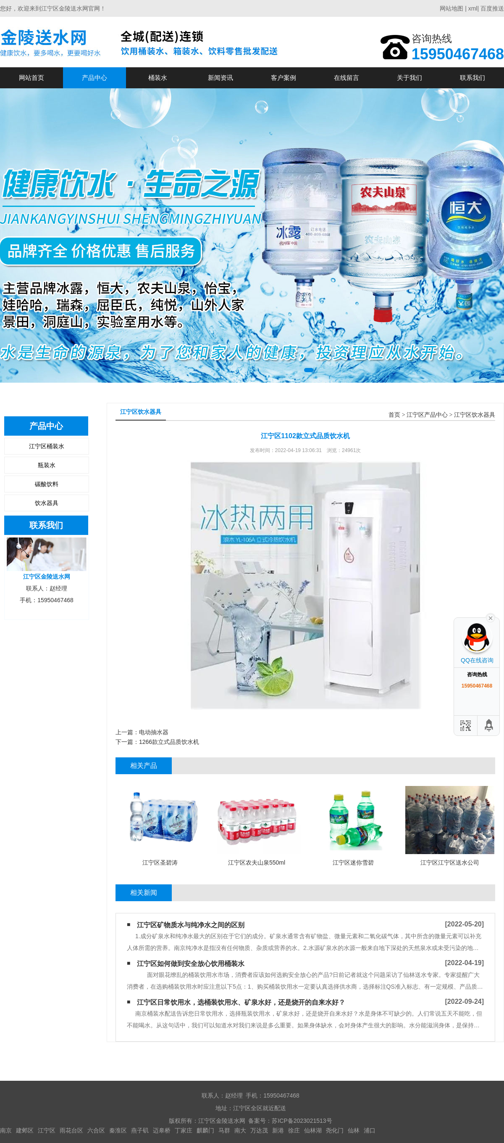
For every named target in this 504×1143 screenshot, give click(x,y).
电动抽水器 (153, 732)
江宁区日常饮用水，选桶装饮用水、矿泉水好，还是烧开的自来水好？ (241, 1002)
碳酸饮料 (46, 484)
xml (473, 8)
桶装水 (157, 77)
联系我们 (472, 77)
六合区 (96, 1130)
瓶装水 (46, 465)
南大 (240, 1130)
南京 (6, 1130)
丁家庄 (183, 1130)
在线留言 (346, 77)
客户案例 (283, 77)
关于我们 (409, 77)
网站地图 (451, 8)
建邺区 (25, 1130)
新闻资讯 (220, 77)
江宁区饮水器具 (474, 415)
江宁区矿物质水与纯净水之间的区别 (190, 925)
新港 (278, 1130)
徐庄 (294, 1130)
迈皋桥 (162, 1130)
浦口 (369, 1130)
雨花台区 (71, 1130)
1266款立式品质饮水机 (169, 741)
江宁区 (46, 1130)
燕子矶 (140, 1130)
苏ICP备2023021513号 (302, 1120)
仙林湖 (313, 1130)
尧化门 (335, 1130)
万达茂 (259, 1130)
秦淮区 (118, 1130)
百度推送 (492, 8)
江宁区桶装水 (46, 446)
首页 (394, 415)
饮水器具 (46, 503)
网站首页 (31, 77)
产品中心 (94, 77)
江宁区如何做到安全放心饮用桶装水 (190, 963)
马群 (224, 1130)
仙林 (354, 1130)
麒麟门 (205, 1130)
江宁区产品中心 (427, 415)
